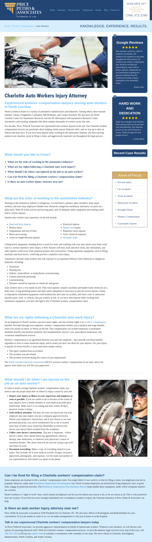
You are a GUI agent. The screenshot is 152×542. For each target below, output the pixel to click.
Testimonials (87, 10)
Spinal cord (68, 227)
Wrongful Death (125, 210)
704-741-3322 (11, 533)
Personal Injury (125, 182)
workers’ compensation (95, 322)
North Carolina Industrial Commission (26, 362)
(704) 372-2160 (136, 15)
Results (98, 10)
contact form (37, 533)
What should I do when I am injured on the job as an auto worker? (45, 171)
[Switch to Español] (136, 9)
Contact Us (115, 10)
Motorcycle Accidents (128, 203)
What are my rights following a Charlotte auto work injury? (41, 166)
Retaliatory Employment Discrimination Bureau (64, 486)
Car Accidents (124, 189)
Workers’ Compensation (23, 26)
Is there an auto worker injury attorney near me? (35, 181)
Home (52, 10)
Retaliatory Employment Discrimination (52, 483)
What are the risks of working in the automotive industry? (40, 161)
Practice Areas (74, 10)
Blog (106, 10)
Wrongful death (70, 237)
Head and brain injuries (20, 224)
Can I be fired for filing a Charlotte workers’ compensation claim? (44, 176)
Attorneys (61, 10)
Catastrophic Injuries (127, 223)
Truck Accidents (125, 196)
